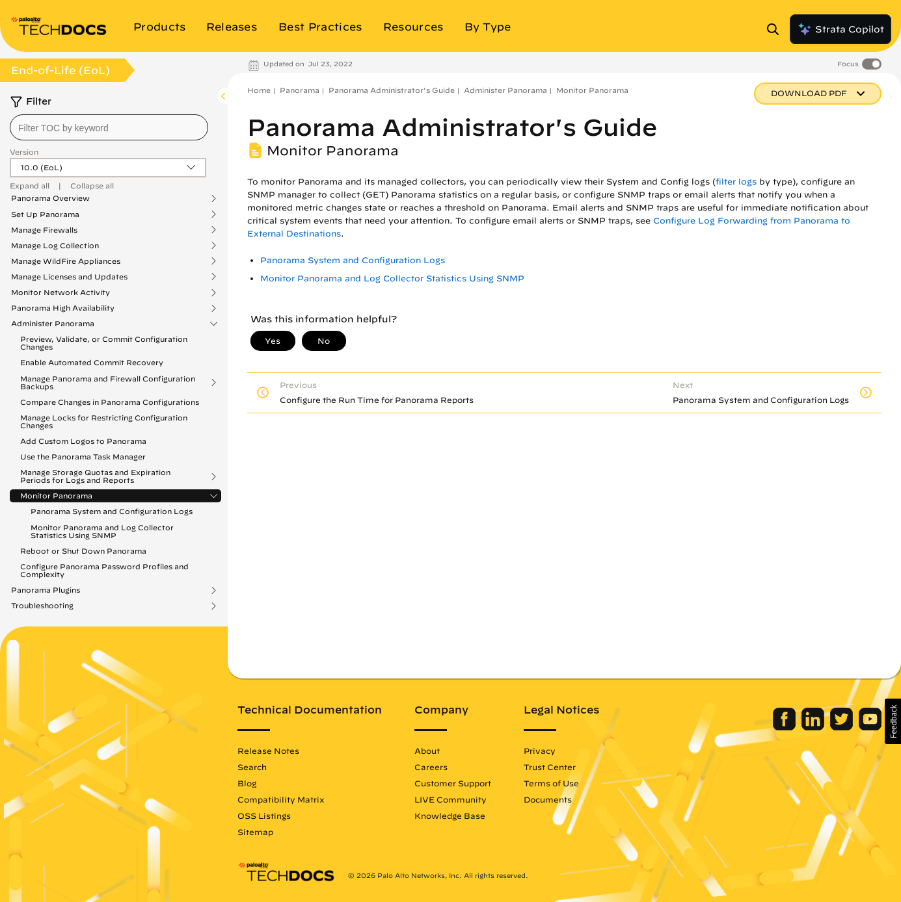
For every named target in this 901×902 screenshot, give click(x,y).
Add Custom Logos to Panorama (83, 441)
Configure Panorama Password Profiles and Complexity (104, 570)
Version (24, 152)
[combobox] (109, 127)
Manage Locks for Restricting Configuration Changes (103, 421)
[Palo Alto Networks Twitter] (842, 727)
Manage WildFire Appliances (65, 261)
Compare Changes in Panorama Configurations (109, 402)
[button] (893, 721)
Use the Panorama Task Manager (83, 456)
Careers (431, 766)
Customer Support (452, 783)
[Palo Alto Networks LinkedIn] (814, 727)
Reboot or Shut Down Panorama (83, 551)
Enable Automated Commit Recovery (91, 362)
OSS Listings (264, 815)
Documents (548, 799)
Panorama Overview (50, 198)
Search (252, 766)
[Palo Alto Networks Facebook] (785, 727)
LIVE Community (450, 799)
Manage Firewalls (44, 230)
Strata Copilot (840, 29)
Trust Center (550, 766)
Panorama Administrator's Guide (392, 90)
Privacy (540, 750)
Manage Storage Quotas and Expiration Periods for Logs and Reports (95, 476)
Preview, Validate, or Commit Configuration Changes (103, 343)
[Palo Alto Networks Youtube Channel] (870, 727)
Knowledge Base (449, 815)
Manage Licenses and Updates (69, 277)
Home (259, 90)
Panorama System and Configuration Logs (112, 511)
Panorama (299, 90)
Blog (246, 783)
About (427, 750)
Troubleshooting (42, 606)
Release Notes (268, 750)
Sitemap (255, 831)
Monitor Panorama (56, 496)
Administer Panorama (52, 324)
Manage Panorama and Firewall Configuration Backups (107, 383)
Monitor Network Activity (60, 292)
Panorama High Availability (62, 308)
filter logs (736, 182)
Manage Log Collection (55, 246)
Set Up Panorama (45, 214)
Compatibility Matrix (280, 799)
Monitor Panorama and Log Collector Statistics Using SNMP (102, 531)
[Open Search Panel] (777, 29)
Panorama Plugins (45, 590)
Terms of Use (551, 783)
